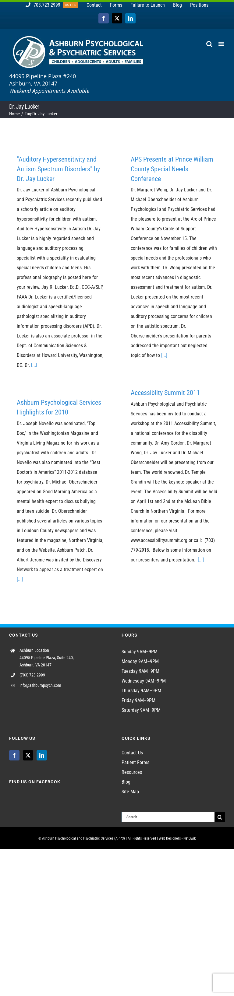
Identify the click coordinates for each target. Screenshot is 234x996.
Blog (126, 782)
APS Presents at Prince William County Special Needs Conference (172, 169)
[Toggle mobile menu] (221, 44)
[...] (34, 365)
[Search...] (168, 817)
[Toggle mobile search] (209, 44)
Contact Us (132, 753)
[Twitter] (28, 755)
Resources (132, 772)
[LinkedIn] (42, 755)
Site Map (130, 792)
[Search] (219, 817)
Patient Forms (135, 762)
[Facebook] (14, 755)
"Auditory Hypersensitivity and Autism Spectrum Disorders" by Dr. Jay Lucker (58, 169)
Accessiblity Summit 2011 (165, 393)
